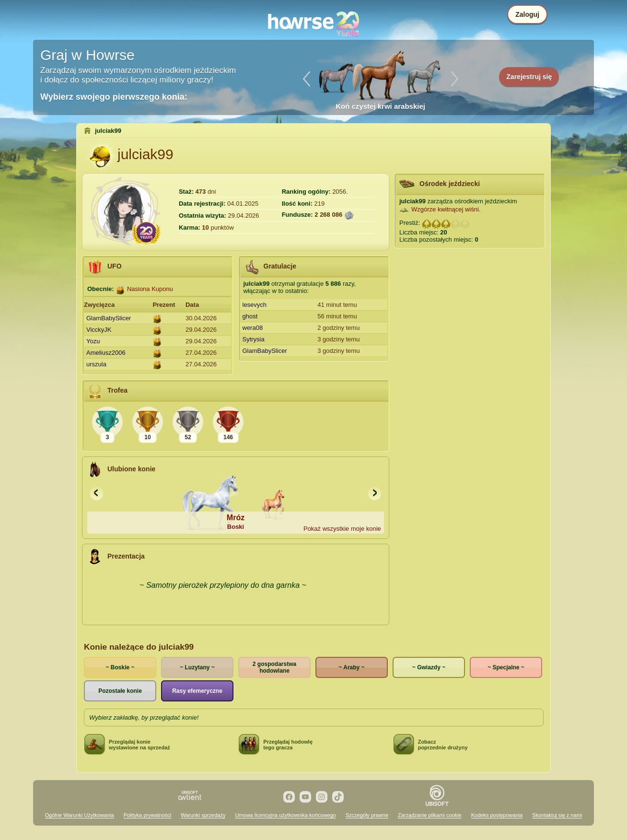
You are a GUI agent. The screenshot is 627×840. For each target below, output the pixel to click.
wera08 (253, 327)
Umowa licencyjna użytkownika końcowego (285, 815)
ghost (250, 316)
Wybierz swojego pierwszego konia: (113, 97)
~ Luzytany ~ (197, 667)
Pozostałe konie (120, 691)
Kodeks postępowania (497, 815)
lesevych (255, 304)
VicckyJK (99, 329)
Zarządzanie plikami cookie (430, 815)
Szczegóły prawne (367, 815)
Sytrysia (254, 339)
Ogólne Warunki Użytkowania (79, 815)
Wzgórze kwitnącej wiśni (445, 209)
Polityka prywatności (148, 815)
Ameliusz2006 (106, 352)
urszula (96, 364)
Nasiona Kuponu (150, 288)
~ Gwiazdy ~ (428, 667)
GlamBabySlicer (108, 318)
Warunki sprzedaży (203, 815)
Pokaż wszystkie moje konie (342, 528)
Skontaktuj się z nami (557, 815)
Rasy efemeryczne (197, 691)
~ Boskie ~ (119, 667)
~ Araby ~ (351, 667)
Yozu (93, 341)
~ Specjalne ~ (506, 667)
